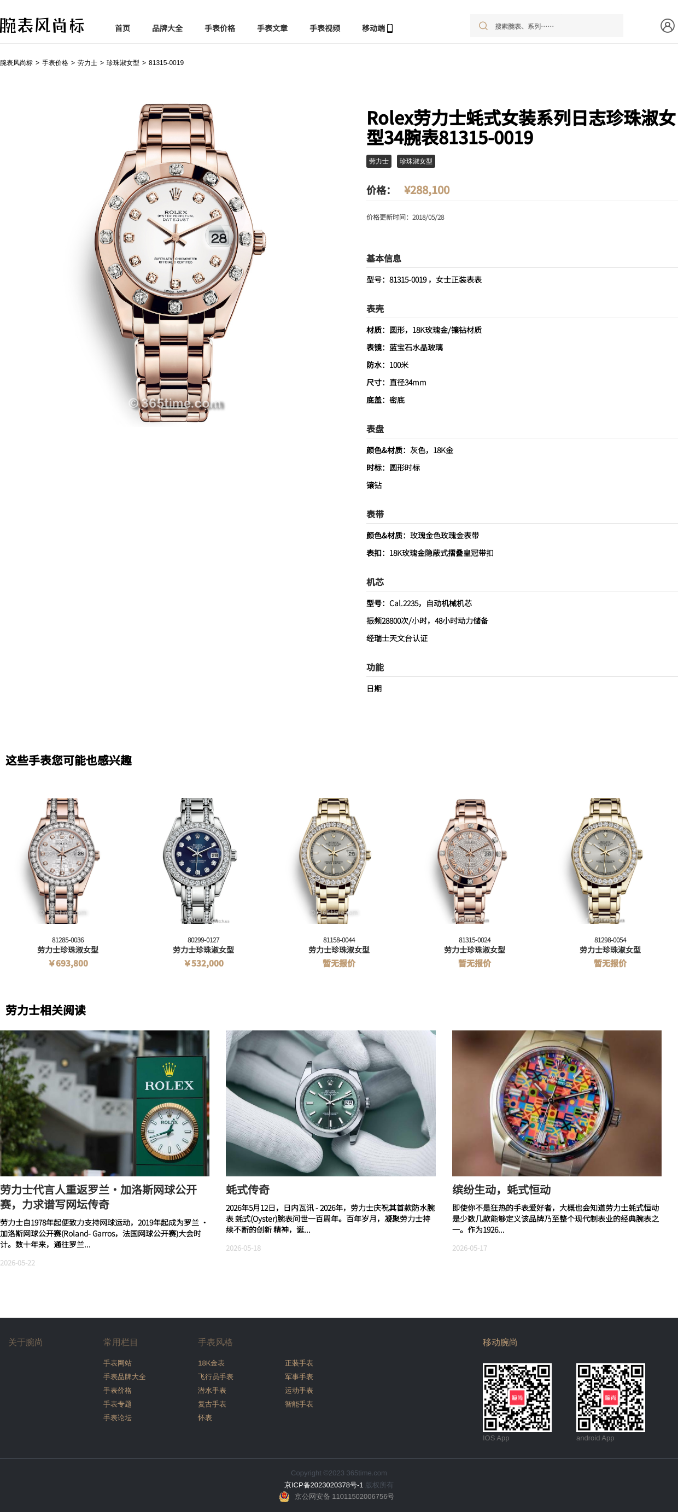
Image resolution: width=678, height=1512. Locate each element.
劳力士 (87, 63)
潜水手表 (212, 1390)
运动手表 (299, 1390)
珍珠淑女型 (123, 63)
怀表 (205, 1418)
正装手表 (299, 1363)
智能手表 (299, 1404)
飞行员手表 (215, 1377)
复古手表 (212, 1404)
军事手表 (299, 1377)
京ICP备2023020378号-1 (324, 1485)
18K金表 (211, 1363)
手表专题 (117, 1404)
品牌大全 (167, 27)
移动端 (373, 27)
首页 (122, 27)
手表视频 (324, 27)
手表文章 (272, 27)
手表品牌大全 (124, 1377)
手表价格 (219, 27)
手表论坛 (117, 1418)
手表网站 (117, 1363)
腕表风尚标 (16, 63)
